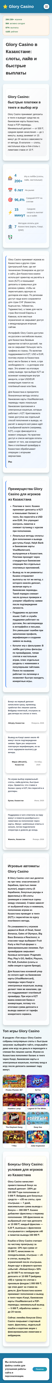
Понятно (40, 1369)
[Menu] (46, 6)
